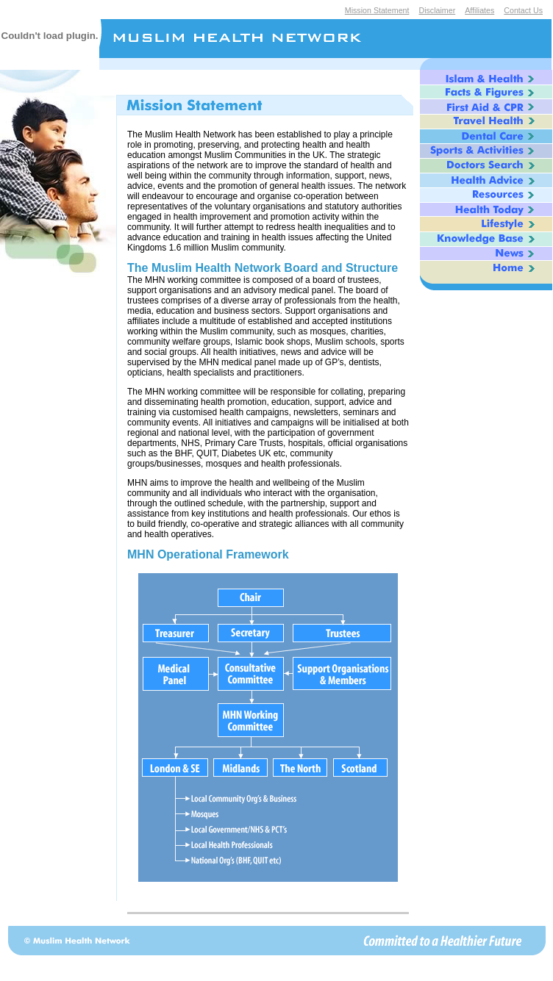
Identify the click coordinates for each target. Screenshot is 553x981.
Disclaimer (436, 10)
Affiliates (479, 10)
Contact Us (523, 10)
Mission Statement (377, 10)
